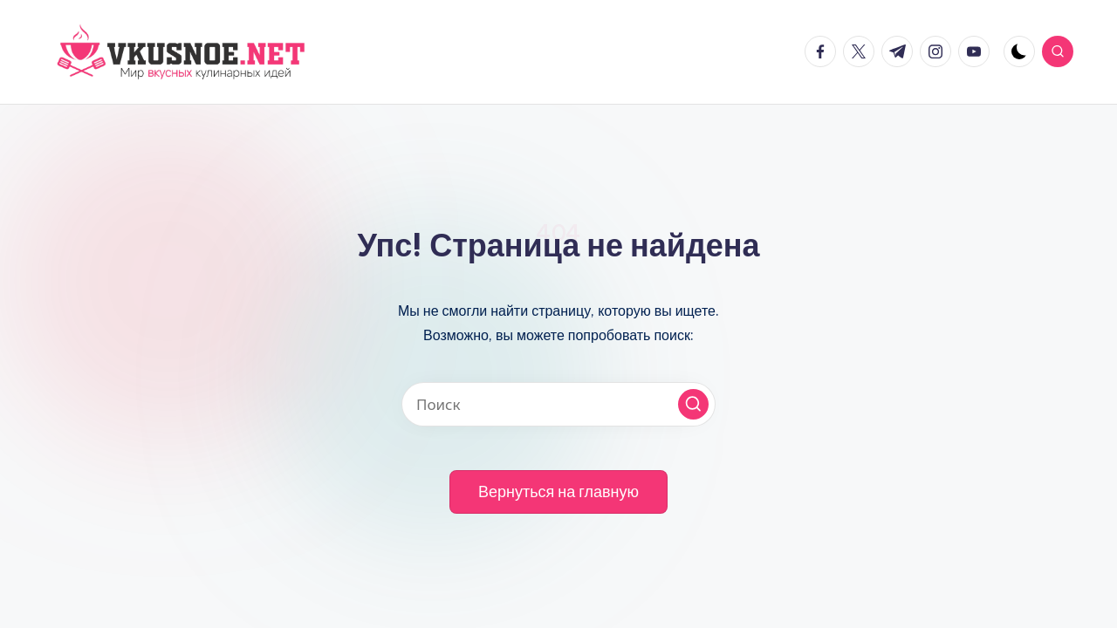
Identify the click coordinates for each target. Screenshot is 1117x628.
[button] (693, 404)
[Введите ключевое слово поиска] (558, 404)
